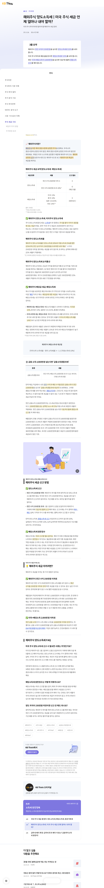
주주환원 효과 (11, 131)
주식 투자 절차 (10, 92)
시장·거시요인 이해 (12, 116)
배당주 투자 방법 (12, 126)
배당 (31, 294)
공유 (57, 881)
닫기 (100, 73)
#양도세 (69, 730)
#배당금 (60, 730)
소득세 (47, 223)
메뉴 (6, 881)
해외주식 (29, 148)
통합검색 (96, 3)
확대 (77, 471)
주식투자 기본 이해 (12, 86)
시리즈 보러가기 (71, 804)
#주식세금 (39, 725)
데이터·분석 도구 (11, 110)
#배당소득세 (29, 730)
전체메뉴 (101, 3)
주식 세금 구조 (10, 122)
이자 (45, 384)
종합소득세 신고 (44, 519)
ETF (32, 157)
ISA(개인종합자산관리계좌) (36, 628)
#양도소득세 (50, 725)
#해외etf (28, 735)
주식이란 (31, 11)
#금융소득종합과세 (65, 725)
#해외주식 (28, 725)
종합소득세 (51, 391)
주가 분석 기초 (10, 98)
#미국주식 (40, 730)
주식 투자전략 (10, 104)
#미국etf (50, 730)
